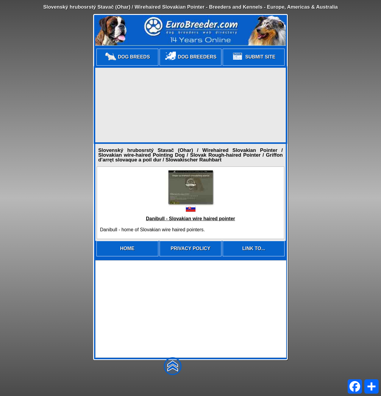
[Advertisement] (190, 105)
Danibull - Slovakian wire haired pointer (190, 218)
